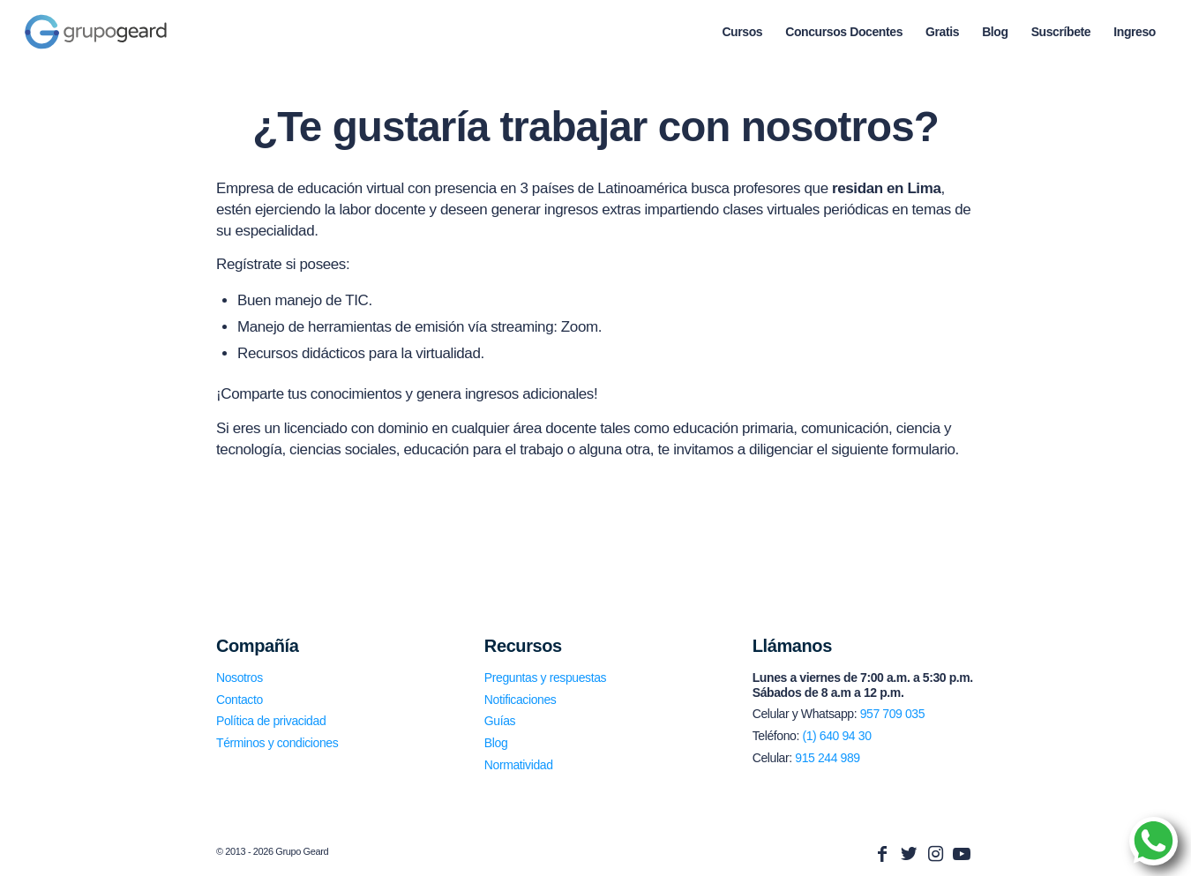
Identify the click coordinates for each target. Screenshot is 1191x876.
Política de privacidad (271, 721)
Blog (495, 743)
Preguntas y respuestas (545, 677)
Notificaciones (520, 700)
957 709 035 (892, 714)
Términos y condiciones (277, 743)
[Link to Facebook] (882, 854)
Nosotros (239, 677)
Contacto (239, 700)
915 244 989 (827, 758)
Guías (499, 721)
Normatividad (518, 765)
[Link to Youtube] (961, 854)
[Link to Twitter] (908, 854)
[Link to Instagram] (935, 854)
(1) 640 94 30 (836, 736)
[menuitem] (742, 32)
